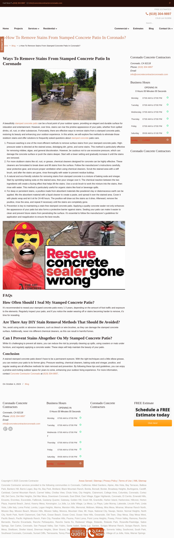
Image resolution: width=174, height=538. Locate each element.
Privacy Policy (110, 481)
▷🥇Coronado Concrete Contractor (92, 23)
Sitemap (98, 481)
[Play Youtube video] (64, 255)
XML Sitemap (139, 481)
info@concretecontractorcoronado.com (45, 3)
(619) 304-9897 (19, 3)
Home (5, 46)
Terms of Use (125, 481)
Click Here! (153, 423)
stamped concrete (80, 138)
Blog (13, 46)
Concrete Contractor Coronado (25, 374)
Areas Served (85, 481)
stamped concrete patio (26, 123)
